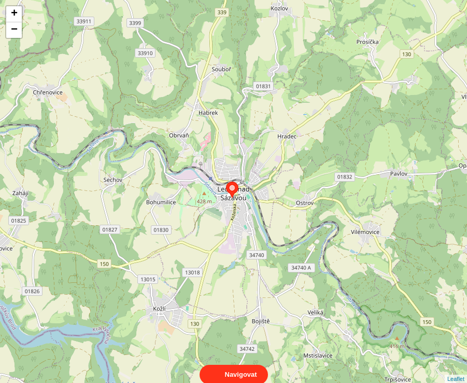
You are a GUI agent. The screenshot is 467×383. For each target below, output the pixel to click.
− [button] (14, 30)
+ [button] (14, 14)
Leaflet (455, 369)
